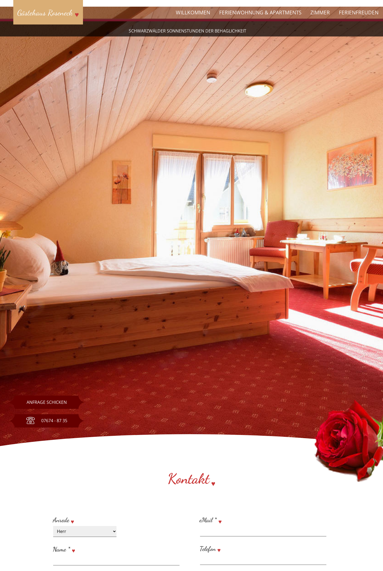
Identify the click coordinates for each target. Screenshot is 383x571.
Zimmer (320, 12)
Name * (61, 549)
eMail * (208, 520)
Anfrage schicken (47, 402)
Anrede (61, 520)
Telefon (208, 549)
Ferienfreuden (358, 12)
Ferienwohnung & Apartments (260, 12)
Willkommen (193, 12)
